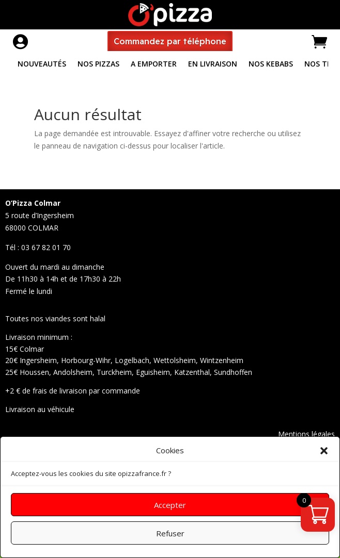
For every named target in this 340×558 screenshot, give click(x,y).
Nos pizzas (98, 64)
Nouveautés (42, 64)
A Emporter (154, 64)
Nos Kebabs (271, 64)
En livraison (212, 64)
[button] (324, 451)
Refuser (170, 533)
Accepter (170, 505)
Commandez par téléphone (170, 41)
